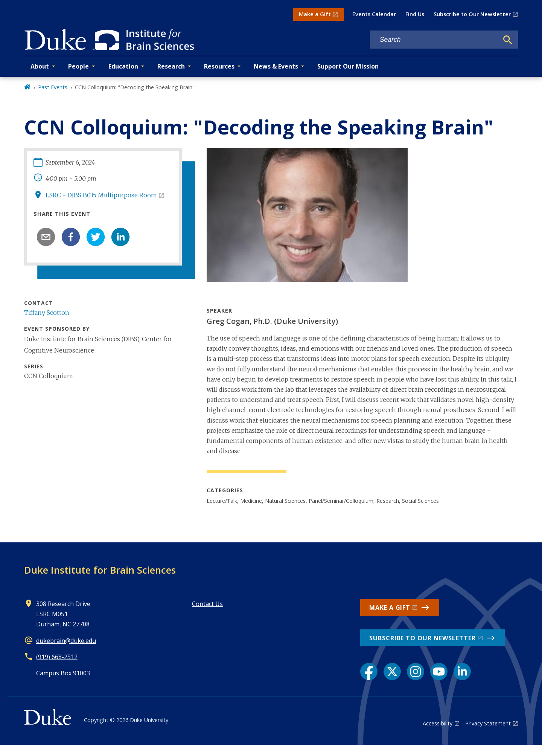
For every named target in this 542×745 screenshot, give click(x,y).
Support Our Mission (348, 66)
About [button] (39, 66)
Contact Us (207, 604)
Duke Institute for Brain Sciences (100, 570)
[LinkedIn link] (462, 671)
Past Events (52, 87)
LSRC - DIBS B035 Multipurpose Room (101, 195)
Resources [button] (219, 66)
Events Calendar (374, 14)
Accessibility (437, 723)
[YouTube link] (439, 671)
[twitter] (95, 236)
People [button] (78, 66)
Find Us (414, 14)
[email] (46, 236)
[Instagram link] (415, 671)
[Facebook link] (369, 671)
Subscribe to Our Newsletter (472, 14)
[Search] (508, 40)
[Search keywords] (434, 40)
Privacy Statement (488, 723)
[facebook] (70, 236)
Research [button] (171, 66)
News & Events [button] (276, 66)
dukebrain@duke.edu (66, 641)
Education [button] (123, 66)
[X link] (392, 671)
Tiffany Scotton (46, 312)
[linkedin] (120, 236)
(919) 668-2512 (57, 657)
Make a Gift (315, 14)
